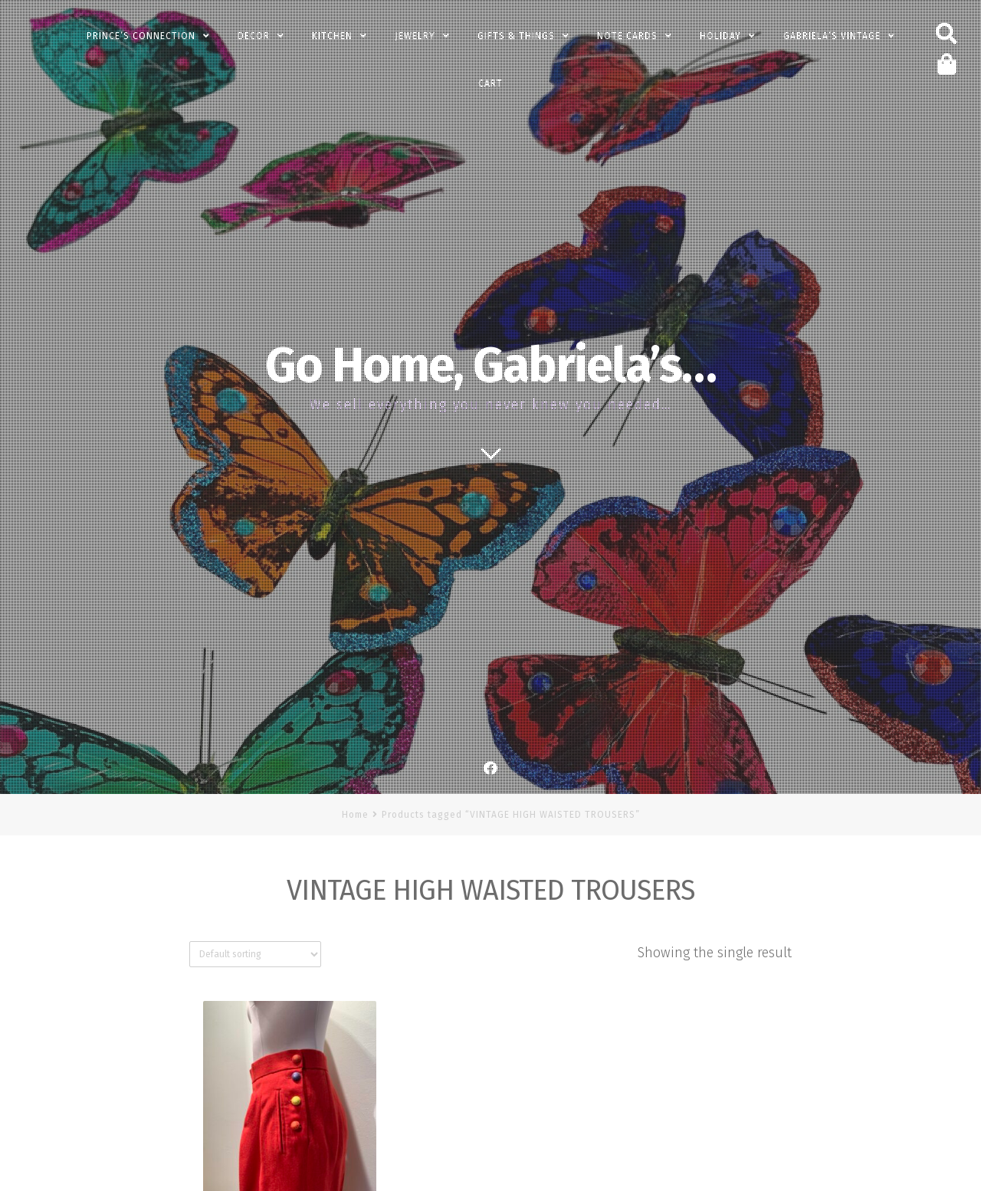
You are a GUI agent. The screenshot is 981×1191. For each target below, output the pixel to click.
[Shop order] (255, 954)
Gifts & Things (516, 36)
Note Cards (627, 36)
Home (355, 814)
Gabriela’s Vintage (832, 36)
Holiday (720, 36)
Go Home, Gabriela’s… (490, 365)
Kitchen (332, 36)
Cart (490, 83)
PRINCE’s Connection (141, 36)
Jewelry (415, 36)
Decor (254, 36)
